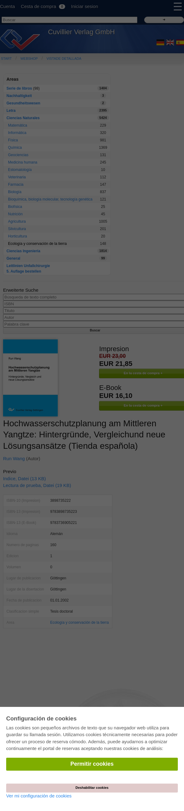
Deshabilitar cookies (92, 787)
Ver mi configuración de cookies (39, 795)
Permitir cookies (92, 764)
